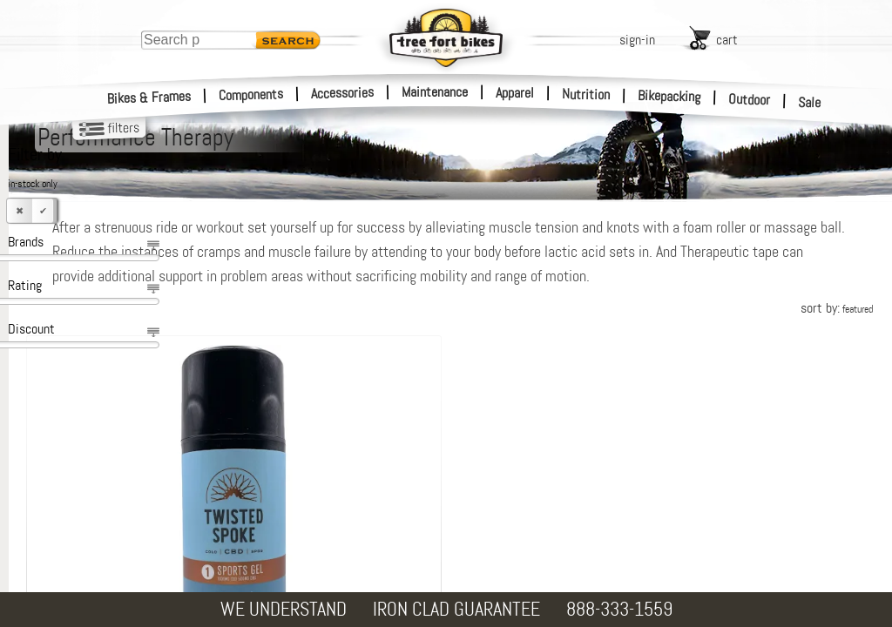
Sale (809, 102)
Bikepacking (669, 96)
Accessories (342, 93)
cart (727, 39)
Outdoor (749, 99)
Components (251, 94)
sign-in (637, 39)
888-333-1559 (619, 609)
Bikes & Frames (149, 97)
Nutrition (586, 94)
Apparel (515, 93)
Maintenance (435, 92)
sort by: (837, 332)
